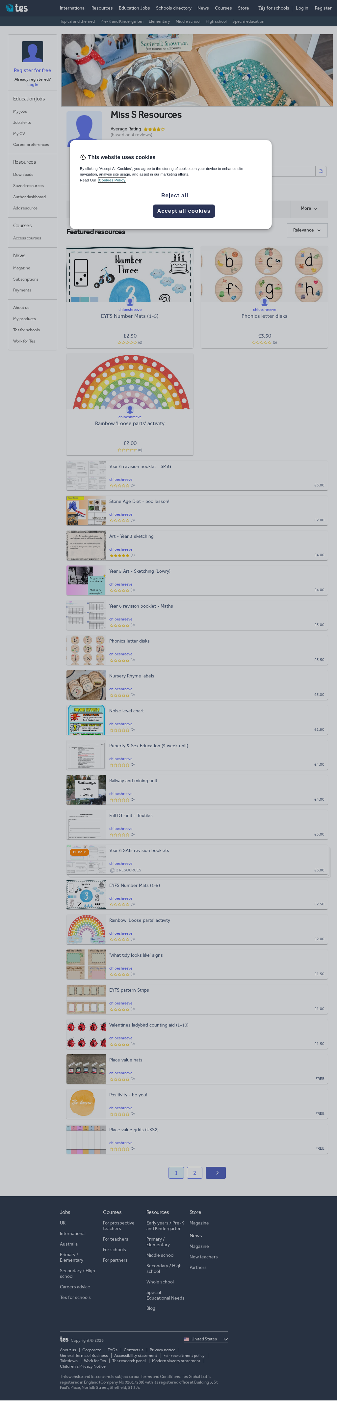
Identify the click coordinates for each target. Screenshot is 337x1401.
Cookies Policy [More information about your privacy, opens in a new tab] (112, 180)
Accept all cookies (184, 211)
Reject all (175, 195)
